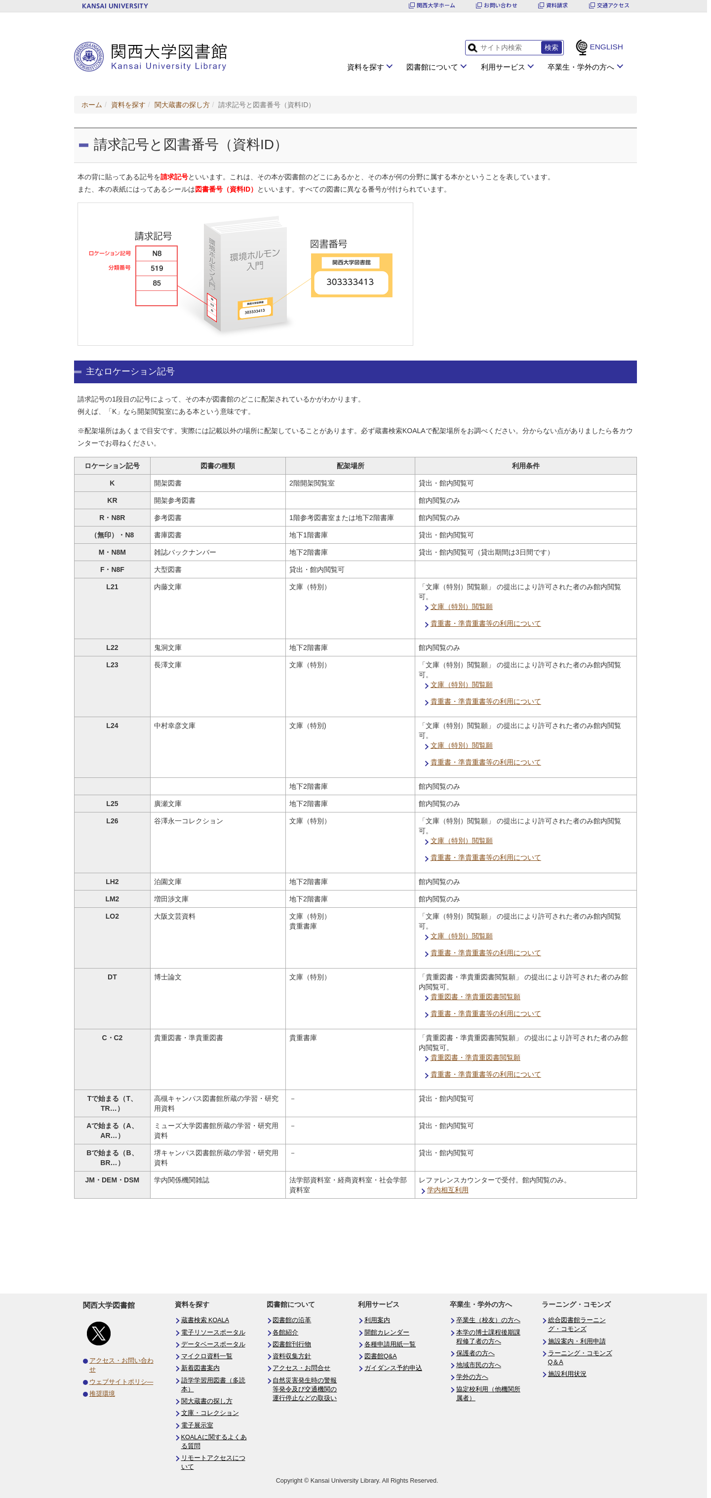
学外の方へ (472, 1377)
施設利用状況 (567, 1374)
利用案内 (377, 1320)
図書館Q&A (380, 1356)
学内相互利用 (448, 1190)
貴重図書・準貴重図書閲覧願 (475, 997)
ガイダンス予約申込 (393, 1368)
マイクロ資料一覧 (207, 1356)
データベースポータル (213, 1344)
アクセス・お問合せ (301, 1368)
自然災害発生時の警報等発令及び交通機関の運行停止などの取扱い (305, 1389)
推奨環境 (102, 1393)
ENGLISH (606, 46)
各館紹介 (285, 1332)
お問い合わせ (500, 5)
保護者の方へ (475, 1353)
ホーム (91, 105)
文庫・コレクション (210, 1413)
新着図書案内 (200, 1368)
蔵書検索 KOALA (205, 1320)
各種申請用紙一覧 (390, 1344)
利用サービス (503, 67)
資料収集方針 (292, 1356)
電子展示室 (197, 1425)
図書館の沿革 (292, 1320)
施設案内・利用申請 (577, 1341)
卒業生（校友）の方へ (488, 1320)
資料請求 (557, 5)
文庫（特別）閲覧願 (462, 606)
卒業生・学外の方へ (581, 67)
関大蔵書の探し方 (182, 105)
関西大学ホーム (436, 5)
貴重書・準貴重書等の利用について (486, 623)
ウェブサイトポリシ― (121, 1381)
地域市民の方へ (478, 1365)
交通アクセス (613, 5)
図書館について (432, 67)
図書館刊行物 (292, 1344)
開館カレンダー (386, 1332)
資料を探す (365, 67)
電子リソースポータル (213, 1332)
